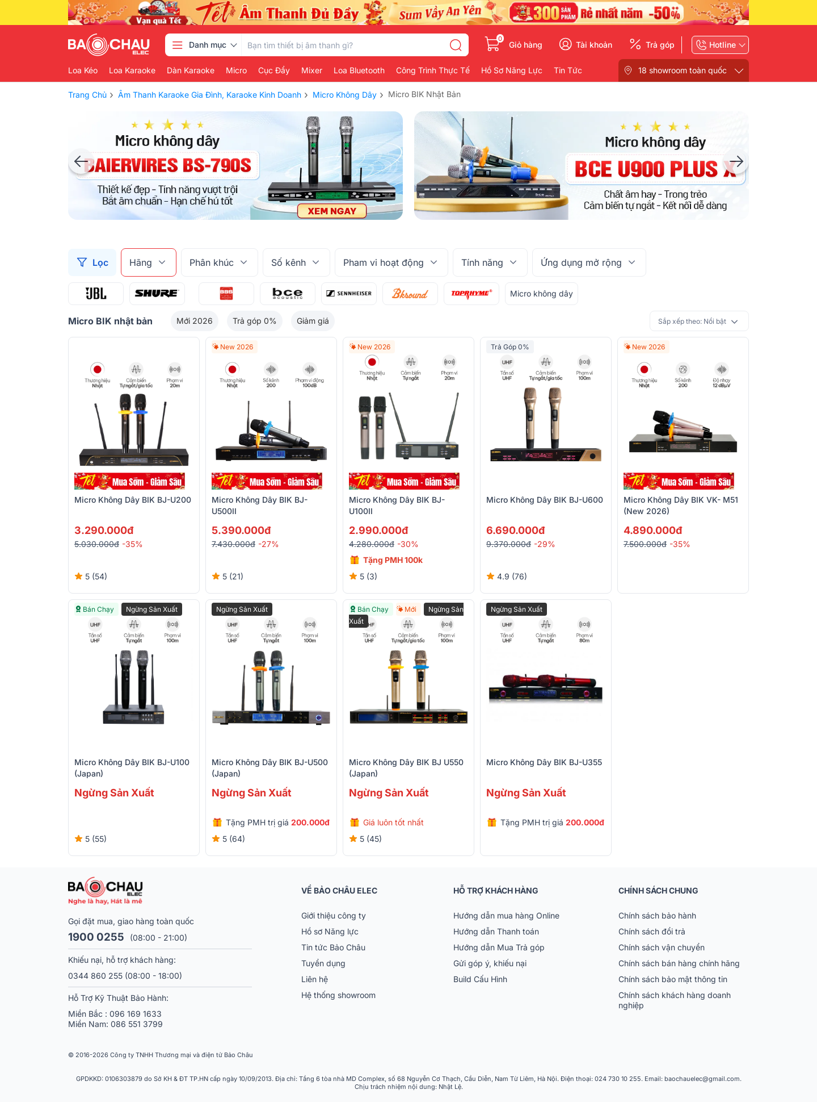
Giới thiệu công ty (333, 915)
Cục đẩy (274, 70)
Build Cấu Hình (480, 979)
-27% (268, 544)
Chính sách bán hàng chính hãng (679, 963)
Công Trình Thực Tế (433, 70)
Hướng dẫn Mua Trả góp (499, 947)
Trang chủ (87, 94)
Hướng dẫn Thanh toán (496, 931)
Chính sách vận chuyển (661, 947)
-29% (544, 544)
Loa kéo (83, 70)
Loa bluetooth (359, 70)
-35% (132, 544)
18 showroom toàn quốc (682, 70)
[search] (455, 44)
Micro (236, 70)
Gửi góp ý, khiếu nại (490, 963)
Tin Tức (568, 70)
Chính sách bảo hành (657, 915)
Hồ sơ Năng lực (330, 931)
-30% (408, 544)
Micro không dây (541, 293)
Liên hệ (314, 979)
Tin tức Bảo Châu (333, 947)
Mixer (311, 70)
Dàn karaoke (190, 70)
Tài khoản (594, 45)
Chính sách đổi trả (651, 931)
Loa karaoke (132, 70)
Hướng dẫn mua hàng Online (506, 915)
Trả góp (660, 45)
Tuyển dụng (323, 963)
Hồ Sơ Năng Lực (511, 70)
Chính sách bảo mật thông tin (672, 979)
